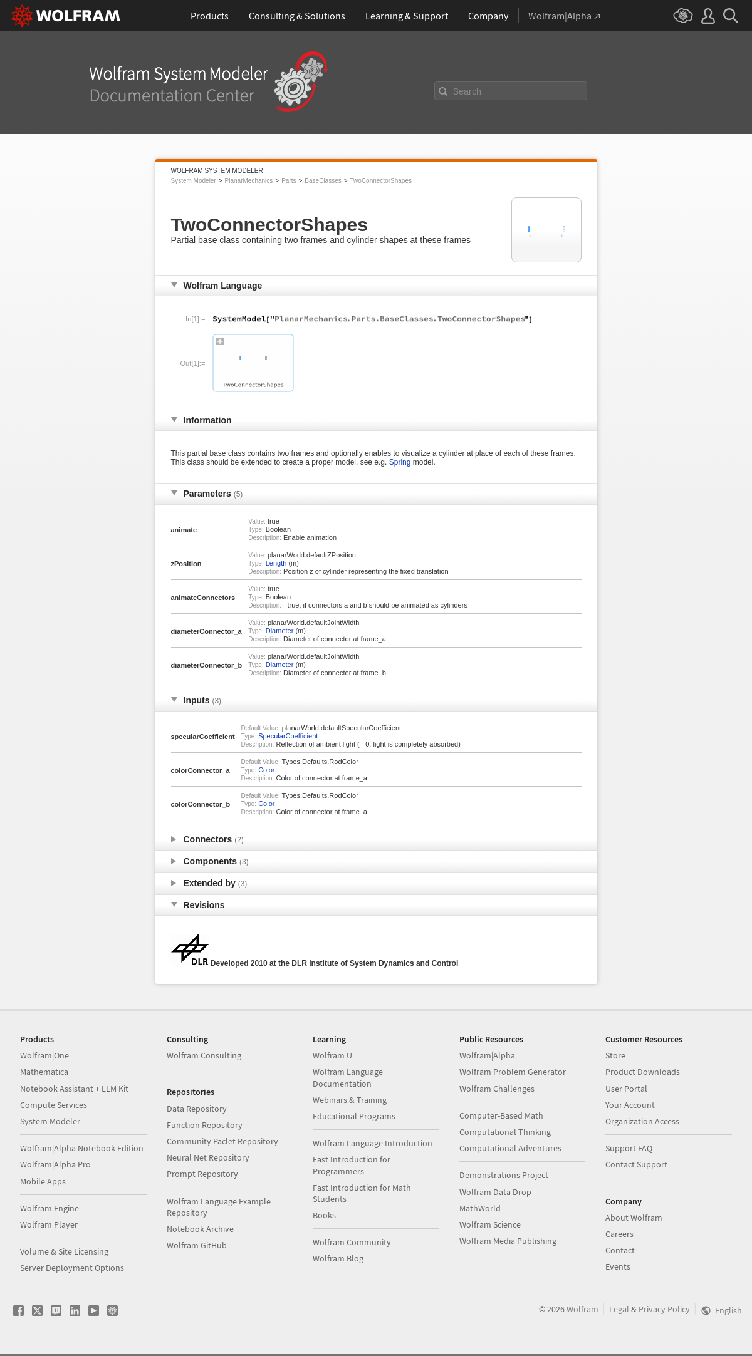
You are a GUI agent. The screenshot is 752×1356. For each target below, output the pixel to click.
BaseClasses (323, 180)
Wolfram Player (49, 1224)
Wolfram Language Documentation (348, 1077)
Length (276, 563)
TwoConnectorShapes (381, 180)
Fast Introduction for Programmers (351, 1165)
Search (467, 91)
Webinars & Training (350, 1099)
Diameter (280, 630)
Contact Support (636, 1164)
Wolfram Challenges (497, 1088)
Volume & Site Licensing (64, 1251)
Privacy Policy (664, 1309)
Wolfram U (332, 1055)
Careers (619, 1234)
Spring (400, 462)
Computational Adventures (510, 1148)
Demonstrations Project (503, 1175)
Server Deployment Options (72, 1267)
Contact (620, 1250)
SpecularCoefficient (288, 736)
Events (617, 1266)
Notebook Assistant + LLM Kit (74, 1088)
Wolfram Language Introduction (372, 1143)
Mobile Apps (43, 1181)
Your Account (630, 1104)
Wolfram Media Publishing (507, 1240)
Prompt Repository (202, 1173)
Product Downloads (642, 1071)
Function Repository (205, 1125)
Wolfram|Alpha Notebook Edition (82, 1148)
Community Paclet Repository (222, 1141)
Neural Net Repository (208, 1157)
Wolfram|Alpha (487, 1055)
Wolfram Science (490, 1224)
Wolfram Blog (338, 1258)
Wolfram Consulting (204, 1055)
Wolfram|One (44, 1055)
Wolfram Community (352, 1242)
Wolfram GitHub (197, 1245)
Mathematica (44, 1071)
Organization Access (642, 1121)
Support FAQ (628, 1148)
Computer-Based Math (501, 1115)
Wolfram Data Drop (495, 1192)
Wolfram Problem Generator (512, 1071)
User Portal (626, 1088)
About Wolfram (633, 1217)
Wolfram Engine (49, 1208)
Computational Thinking (505, 1131)
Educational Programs (354, 1116)
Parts (288, 180)
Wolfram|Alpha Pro (55, 1164)
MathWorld (480, 1208)
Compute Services (53, 1104)
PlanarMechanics (249, 180)
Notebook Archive (200, 1228)
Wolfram (582, 1309)
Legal (619, 1309)
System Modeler (193, 180)
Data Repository (197, 1108)
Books (324, 1215)
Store (615, 1055)
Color (266, 770)
